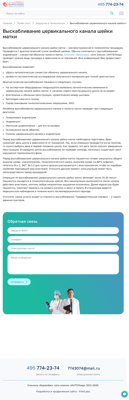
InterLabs (84, 391)
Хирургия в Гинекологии (50, 23)
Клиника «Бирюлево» (77, 54)
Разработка (43, 391)
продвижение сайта (65, 391)
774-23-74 (111, 4)
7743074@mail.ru (84, 368)
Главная (7, 23)
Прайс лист (24, 23)
